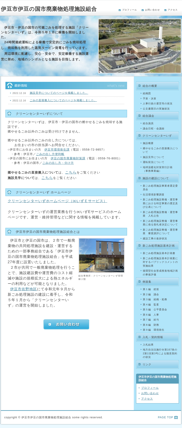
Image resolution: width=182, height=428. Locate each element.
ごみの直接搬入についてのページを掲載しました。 (63, 100)
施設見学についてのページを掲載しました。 (59, 92)
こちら (71, 172)
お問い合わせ (152, 10)
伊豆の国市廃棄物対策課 (68, 158)
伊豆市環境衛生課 (57, 149)
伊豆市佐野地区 (23, 289)
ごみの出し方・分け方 (58, 163)
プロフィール (129, 10)
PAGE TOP (165, 417)
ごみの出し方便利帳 (50, 154)
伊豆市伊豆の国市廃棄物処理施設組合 (49, 9)
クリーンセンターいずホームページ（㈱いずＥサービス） (57, 201)
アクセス (173, 10)
